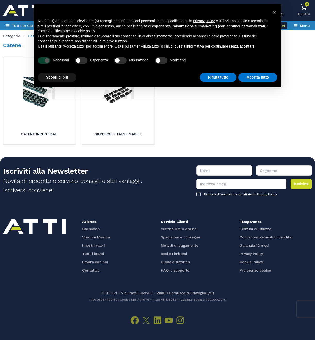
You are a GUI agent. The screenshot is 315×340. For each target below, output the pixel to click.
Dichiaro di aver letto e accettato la (240, 194)
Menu (301, 25)
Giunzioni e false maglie (118, 134)
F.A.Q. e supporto (175, 270)
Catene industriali (39, 134)
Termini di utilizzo (255, 229)
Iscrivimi (301, 184)
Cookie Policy (251, 262)
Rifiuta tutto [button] (218, 77)
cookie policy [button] (84, 31)
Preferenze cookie (255, 270)
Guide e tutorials (175, 262)
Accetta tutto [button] (258, 77)
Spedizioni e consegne (180, 237)
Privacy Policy (267, 194)
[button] (274, 12)
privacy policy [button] (204, 21)
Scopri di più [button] (57, 77)
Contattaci (91, 270)
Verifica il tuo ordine (178, 229)
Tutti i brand (93, 254)
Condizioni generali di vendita (265, 237)
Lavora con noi (95, 262)
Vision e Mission (96, 237)
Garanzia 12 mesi (254, 245)
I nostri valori (93, 245)
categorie (11, 36)
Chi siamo (91, 229)
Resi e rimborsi (174, 254)
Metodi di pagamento (179, 245)
